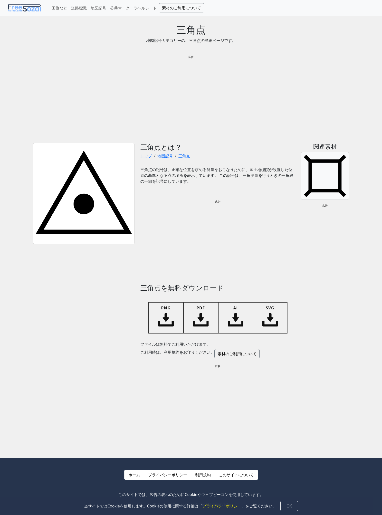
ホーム (134, 474)
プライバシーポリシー (167, 474)
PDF (200, 308)
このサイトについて (236, 474)
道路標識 (79, 8)
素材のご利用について (181, 7)
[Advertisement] (191, 97)
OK (289, 506)
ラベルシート (145, 8)
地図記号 (98, 8)
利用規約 (203, 474)
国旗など (59, 8)
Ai (235, 308)
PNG (166, 308)
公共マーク (120, 8)
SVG (270, 308)
